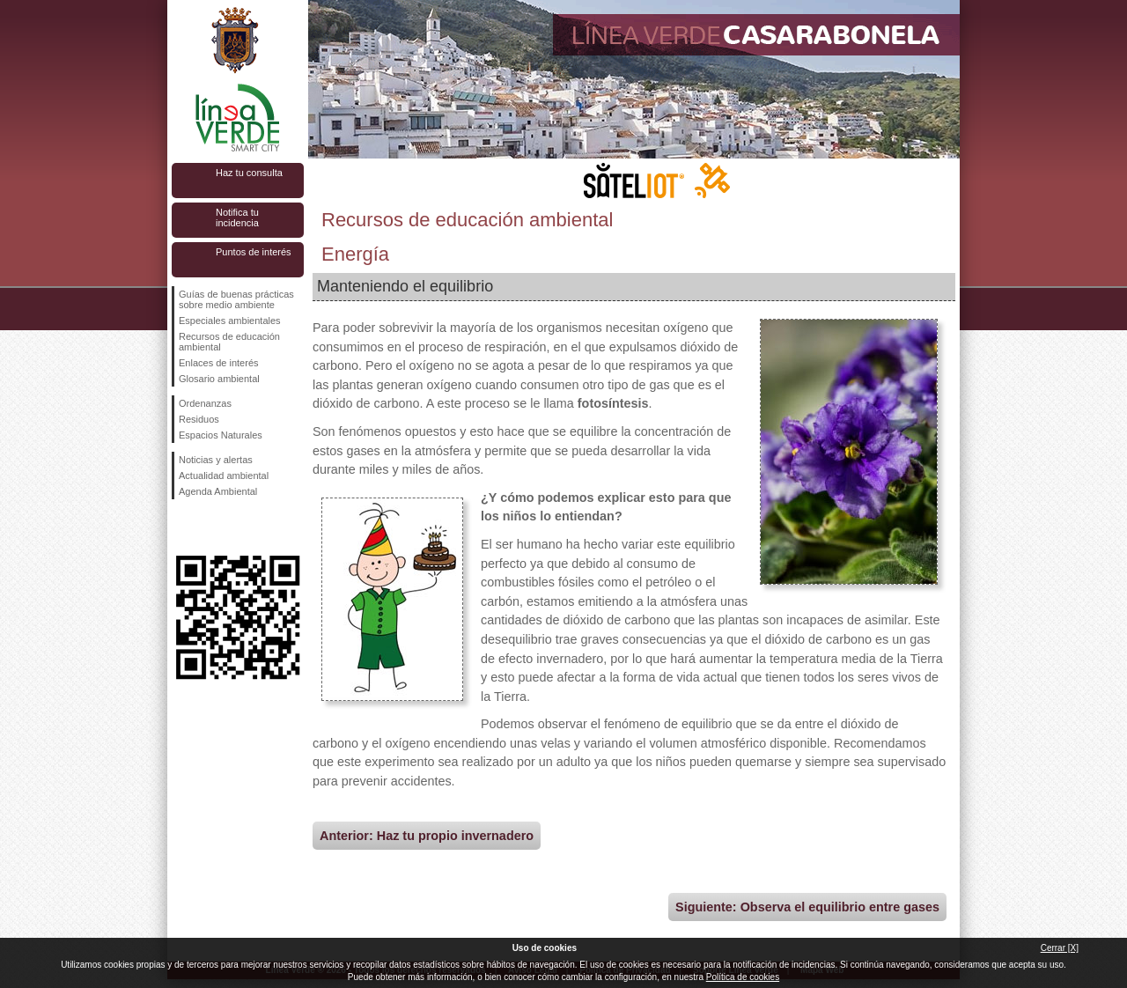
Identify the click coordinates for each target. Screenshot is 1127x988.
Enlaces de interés (219, 363)
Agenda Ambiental (218, 491)
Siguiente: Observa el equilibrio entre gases (807, 907)
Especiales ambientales (230, 320)
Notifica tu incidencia (237, 217)
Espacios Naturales (220, 435)
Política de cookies (742, 977)
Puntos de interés (253, 252)
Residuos (199, 419)
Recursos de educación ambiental (229, 341)
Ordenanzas (205, 403)
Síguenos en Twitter (211, 527)
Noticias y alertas (216, 459)
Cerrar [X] (1060, 948)
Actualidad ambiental (224, 475)
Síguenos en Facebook (182, 527)
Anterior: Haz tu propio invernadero (427, 836)
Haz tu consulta (249, 172)
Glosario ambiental (219, 378)
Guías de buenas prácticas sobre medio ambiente (236, 299)
